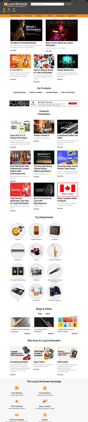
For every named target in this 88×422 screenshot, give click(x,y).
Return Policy (46, 411)
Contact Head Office (59, 398)
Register (22, 397)
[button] (84, 5)
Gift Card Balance (21, 405)
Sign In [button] (73, 0)
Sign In (22, 395)
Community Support (46, 395)
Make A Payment (21, 402)
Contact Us (6, 0)
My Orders (21, 404)
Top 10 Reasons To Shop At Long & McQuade (72, 388)
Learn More (13, 45)
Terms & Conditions (47, 407)
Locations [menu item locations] (38, 10)
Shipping (34, 409)
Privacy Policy (46, 409)
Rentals (34, 397)
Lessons (34, 398)
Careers (59, 400)
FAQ (59, 395)
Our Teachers (46, 412)
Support (34, 404)
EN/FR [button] (82, 0)
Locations (59, 397)
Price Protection (47, 405)
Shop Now (60, 74)
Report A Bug (59, 407)
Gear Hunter (28, 10)
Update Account (22, 400)
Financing (34, 405)
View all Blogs (74, 290)
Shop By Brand (59, 404)
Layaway (34, 407)
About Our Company (46, 397)
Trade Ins (34, 402)
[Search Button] (61, 5)
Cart (22, 398)
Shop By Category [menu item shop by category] (15, 10)
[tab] (19, 87)
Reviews (59, 405)
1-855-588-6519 (6, 397)
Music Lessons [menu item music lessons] (61, 10)
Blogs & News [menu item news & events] (71, 10)
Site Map (59, 402)
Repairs (34, 400)
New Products (34, 395)
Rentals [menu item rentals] (50, 10)
